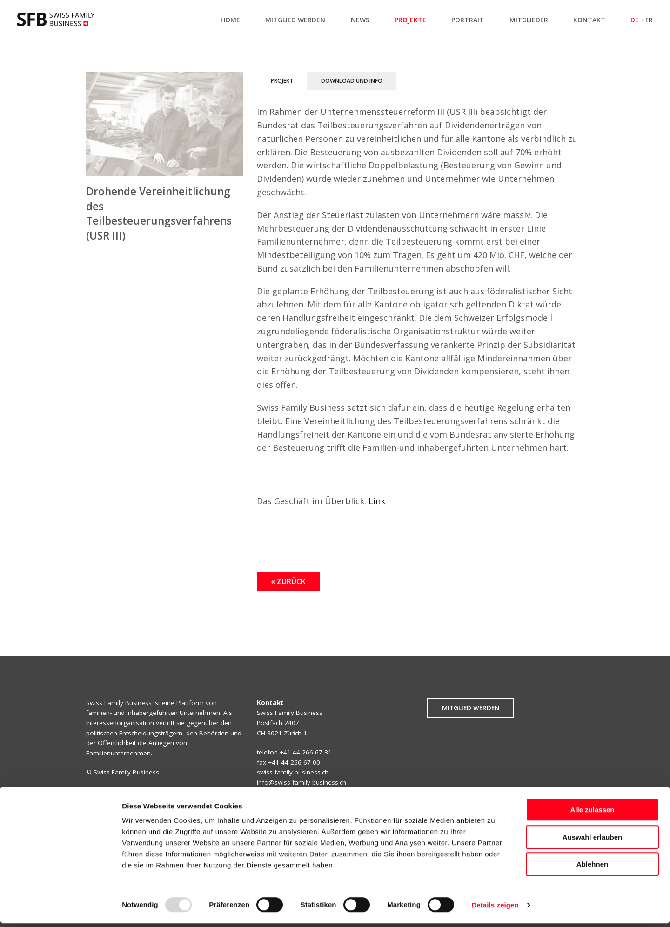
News (360, 19)
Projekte (410, 19)
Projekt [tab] (282, 81)
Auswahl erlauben (592, 841)
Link (376, 501)
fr (649, 19)
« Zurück (288, 581)
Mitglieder (528, 19)
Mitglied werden (295, 19)
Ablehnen (592, 868)
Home (230, 19)
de (634, 19)
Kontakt (589, 19)
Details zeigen (494, 909)
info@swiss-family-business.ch (301, 782)
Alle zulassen (592, 813)
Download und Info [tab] (351, 81)
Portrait (467, 19)
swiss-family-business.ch (292, 772)
